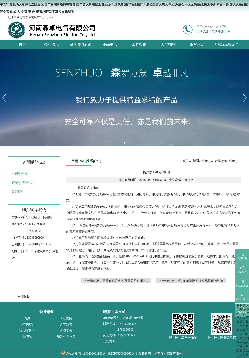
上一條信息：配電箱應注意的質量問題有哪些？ (116, 280)
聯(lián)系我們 (226, 44)
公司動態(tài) (21, 173)
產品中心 (110, 44)
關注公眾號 (242, 285)
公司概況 (51, 44)
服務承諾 (197, 44)
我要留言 (242, 272)
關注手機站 (242, 299)
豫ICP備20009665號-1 (122, 353)
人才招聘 (168, 44)
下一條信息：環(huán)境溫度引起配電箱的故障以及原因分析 (191, 281)
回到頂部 (242, 312)
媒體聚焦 (18, 191)
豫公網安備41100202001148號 (83, 353)
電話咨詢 (242, 258)
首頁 (22, 44)
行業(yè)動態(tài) (23, 182)
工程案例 (139, 44)
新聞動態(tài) (80, 44)
